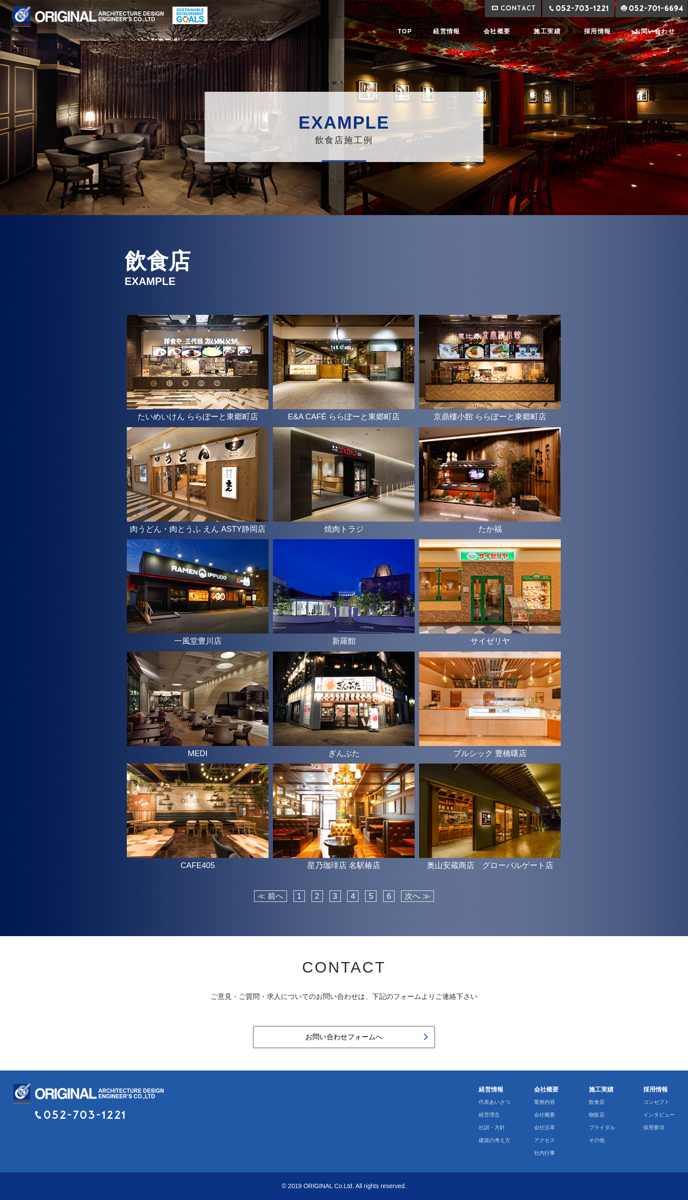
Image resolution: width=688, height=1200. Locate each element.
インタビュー (659, 1115)
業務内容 (544, 1102)
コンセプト (656, 1102)
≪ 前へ (270, 896)
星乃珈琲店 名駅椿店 (343, 865)
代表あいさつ (494, 1102)
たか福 (490, 529)
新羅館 (344, 641)
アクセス (544, 1140)
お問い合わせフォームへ (344, 1037)
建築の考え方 (494, 1140)
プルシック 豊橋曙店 (490, 753)
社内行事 (544, 1153)
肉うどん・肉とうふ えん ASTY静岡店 (197, 529)
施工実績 (547, 31)
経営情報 (446, 31)
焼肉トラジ (344, 529)
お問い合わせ (654, 31)
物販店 (597, 1115)
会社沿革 (544, 1127)
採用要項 (653, 1127)
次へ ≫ (417, 896)
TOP (405, 31)
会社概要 (497, 31)
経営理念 (489, 1115)
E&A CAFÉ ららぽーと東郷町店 (344, 416)
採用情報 (597, 31)
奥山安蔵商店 (490, 865)
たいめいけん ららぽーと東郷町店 (197, 416)
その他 (597, 1140)
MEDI (198, 753)
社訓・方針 (492, 1127)
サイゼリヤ (490, 641)
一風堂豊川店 (198, 641)
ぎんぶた (344, 753)
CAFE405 (197, 865)
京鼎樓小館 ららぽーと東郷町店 (490, 416)
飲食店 (597, 1102)
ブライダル (602, 1127)
